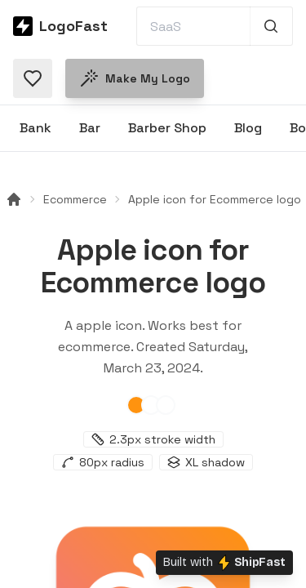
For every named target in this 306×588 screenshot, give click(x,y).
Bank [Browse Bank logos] (35, 127)
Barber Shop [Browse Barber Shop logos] (167, 127)
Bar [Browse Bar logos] (89, 127)
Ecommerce (75, 199)
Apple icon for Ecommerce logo (214, 199)
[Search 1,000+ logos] (271, 26)
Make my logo (134, 78)
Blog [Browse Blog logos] (248, 127)
